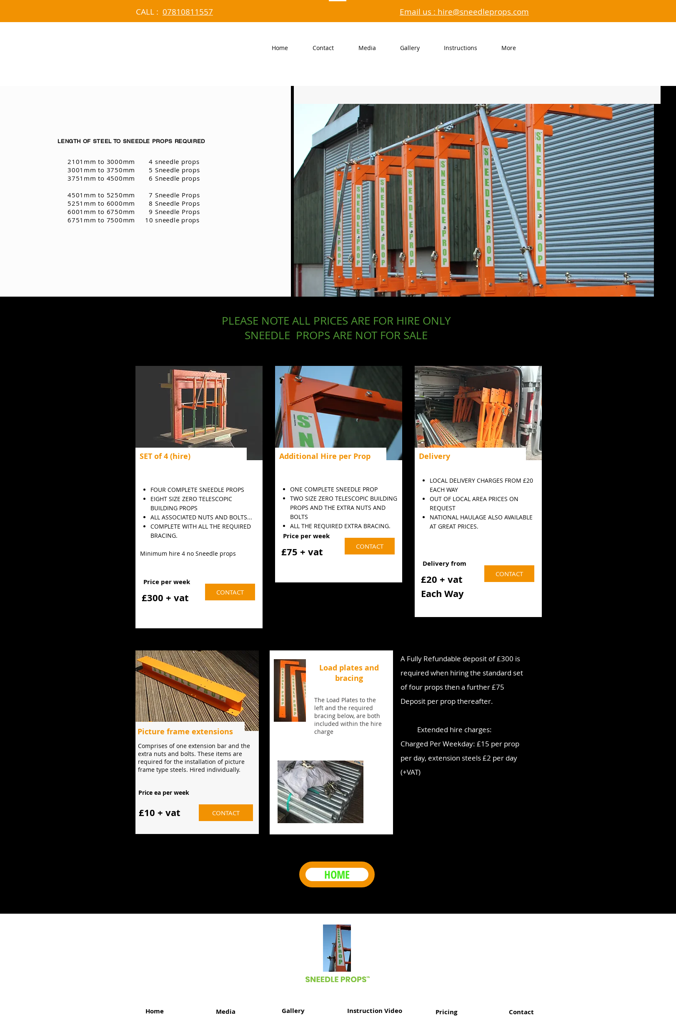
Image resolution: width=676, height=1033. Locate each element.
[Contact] (521, 1011)
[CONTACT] (230, 592)
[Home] (154, 1011)
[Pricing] (446, 1011)
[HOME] (337, 874)
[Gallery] (293, 1010)
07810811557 (188, 11)
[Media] (225, 1011)
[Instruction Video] (374, 1010)
